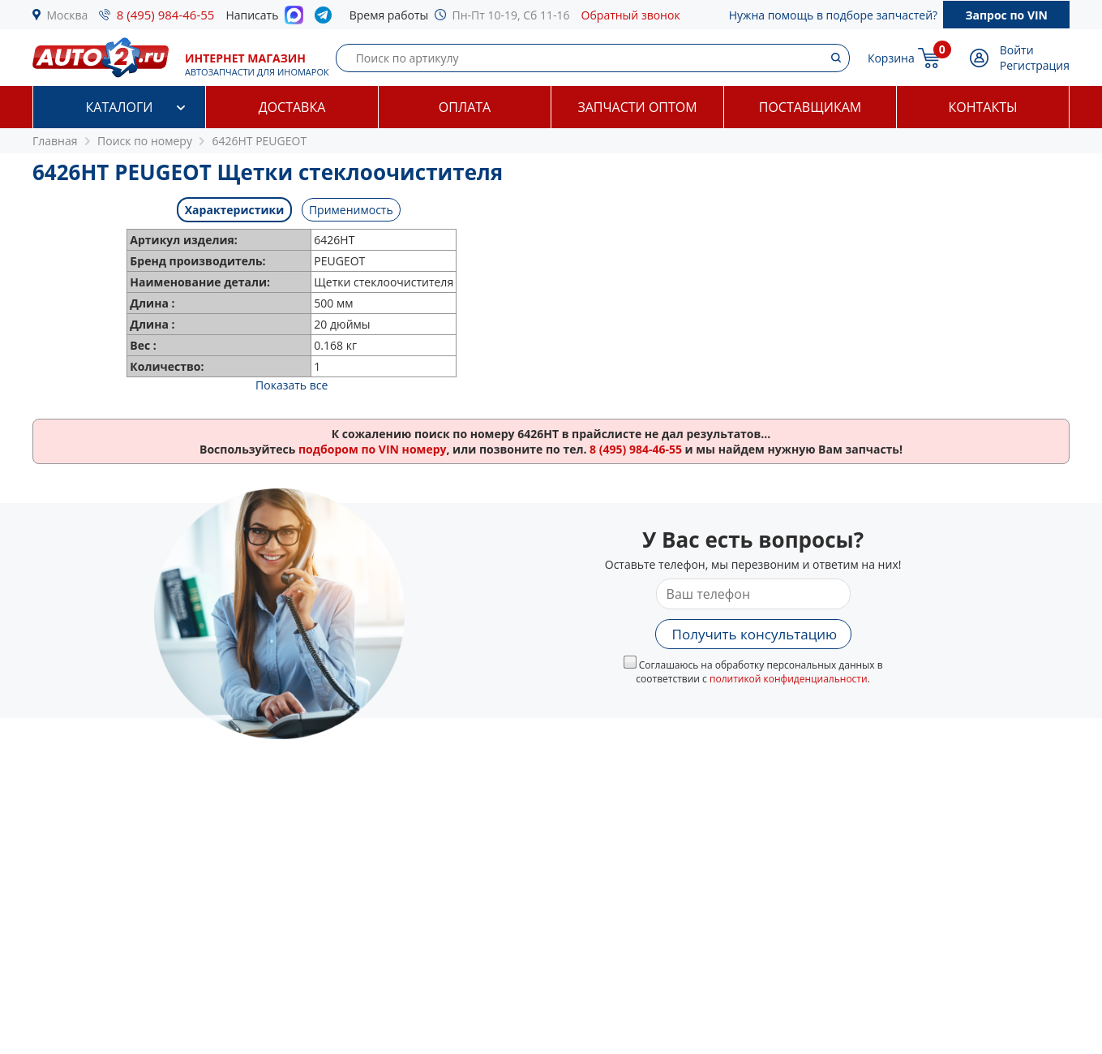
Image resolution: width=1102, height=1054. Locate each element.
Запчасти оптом (637, 107)
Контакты (982, 107)
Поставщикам (810, 107)
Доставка (292, 107)
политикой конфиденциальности (789, 679)
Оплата (465, 107)
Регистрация (1035, 65)
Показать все (291, 385)
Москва (67, 15)
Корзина (891, 58)
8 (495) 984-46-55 (166, 14)
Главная (55, 140)
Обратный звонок (630, 15)
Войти (1017, 50)
